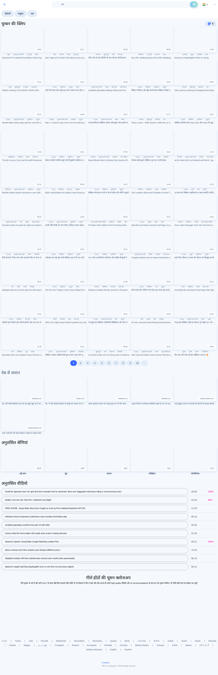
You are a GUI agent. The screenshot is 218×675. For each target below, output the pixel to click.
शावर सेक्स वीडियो (207, 222)
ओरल (197, 352)
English (113, 649)
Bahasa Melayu (142, 645)
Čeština (12, 645)
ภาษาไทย (142, 641)
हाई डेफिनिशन (166, 352)
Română (108, 645)
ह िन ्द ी (204, 645)
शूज (27, 352)
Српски (113, 641)
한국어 (156, 641)
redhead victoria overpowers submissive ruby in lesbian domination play (36, 516)
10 (137, 363)
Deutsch (75, 645)
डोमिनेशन (8, 189)
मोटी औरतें (210, 157)
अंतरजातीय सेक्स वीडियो (98, 222)
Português (59, 645)
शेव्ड (12, 352)
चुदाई (27, 222)
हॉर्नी (192, 189)
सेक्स (68, 54)
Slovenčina (97, 641)
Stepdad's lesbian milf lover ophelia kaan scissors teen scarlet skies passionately (40, 558)
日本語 (170, 641)
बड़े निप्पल (123, 87)
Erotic (55, 87)
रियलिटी (166, 157)
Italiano (188, 645)
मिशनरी (35, 157)
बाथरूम (157, 54)
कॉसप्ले (158, 254)
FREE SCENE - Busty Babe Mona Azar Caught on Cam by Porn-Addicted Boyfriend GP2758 (45, 508)
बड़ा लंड (76, 319)
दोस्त (54, 54)
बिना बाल (166, 254)
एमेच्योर (98, 54)
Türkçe (18, 641)
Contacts (106, 663)
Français (160, 645)
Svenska (123, 645)
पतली (25, 287)
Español (128, 649)
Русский (44, 641)
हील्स (27, 157)
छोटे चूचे (76, 54)
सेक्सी (196, 222)
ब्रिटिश (119, 222)
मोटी (113, 54)
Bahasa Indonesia (94, 649)
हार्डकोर (77, 189)
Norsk (127, 641)
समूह (209, 319)
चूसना (184, 352)
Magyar (27, 645)
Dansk (197, 641)
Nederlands (61, 641)
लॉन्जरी (62, 54)
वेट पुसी (29, 54)
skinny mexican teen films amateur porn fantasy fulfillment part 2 (32, 550)
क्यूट (69, 319)
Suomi (184, 641)
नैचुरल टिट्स (35, 222)
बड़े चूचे (120, 54)
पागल (53, 189)
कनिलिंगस (205, 352)
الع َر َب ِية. (42, 645)
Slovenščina (79, 641)
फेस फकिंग (124, 157)
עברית (4, 641)
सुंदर (8, 54)
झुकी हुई (106, 54)
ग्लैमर (77, 87)
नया (32, 14)
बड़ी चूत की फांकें (18, 54)
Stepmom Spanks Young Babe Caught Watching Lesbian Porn (32, 542)
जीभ (154, 319)
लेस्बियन (141, 54)
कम (207, 87)
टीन (12, 287)
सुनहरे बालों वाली (97, 87)
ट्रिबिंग (150, 254)
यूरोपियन (63, 87)
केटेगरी (7, 14)
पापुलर (20, 14)
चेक (198, 189)
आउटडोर (34, 87)
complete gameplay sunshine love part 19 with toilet (27, 525)
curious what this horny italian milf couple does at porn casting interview (36, 533)
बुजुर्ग (192, 54)
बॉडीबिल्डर (11, 157)
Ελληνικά (212, 641)
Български (91, 645)
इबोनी (55, 319)
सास (164, 54)
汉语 (31, 641)
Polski (174, 645)
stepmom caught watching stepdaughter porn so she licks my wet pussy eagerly (39, 567)
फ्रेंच (126, 222)
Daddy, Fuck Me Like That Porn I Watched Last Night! (28, 500)
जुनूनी (71, 87)
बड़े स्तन (69, 189)
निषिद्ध (32, 287)
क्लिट (36, 54)
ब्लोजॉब (199, 54)
